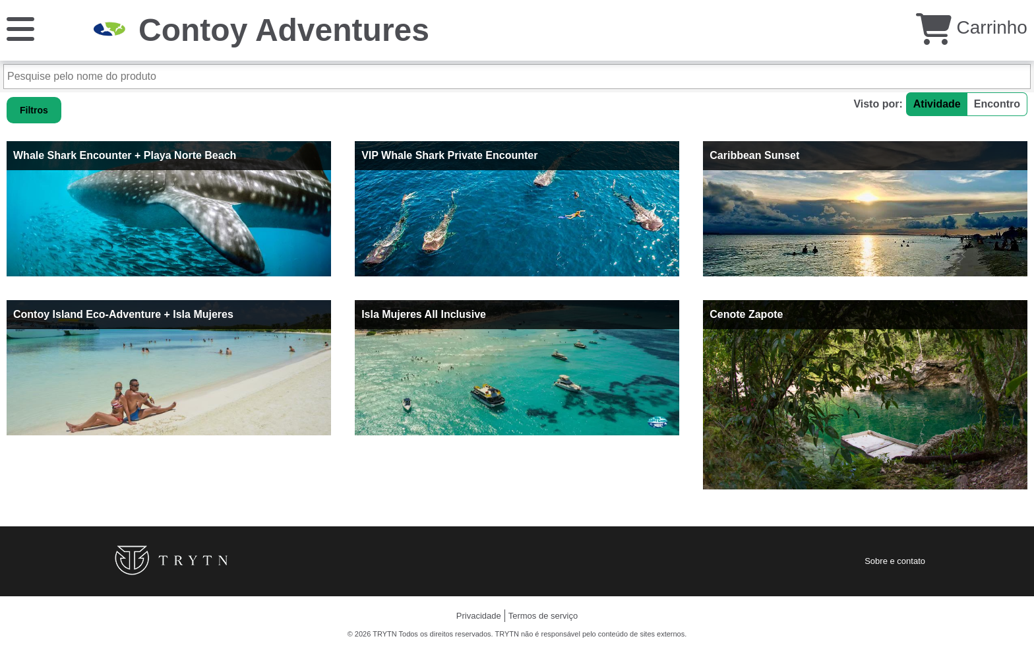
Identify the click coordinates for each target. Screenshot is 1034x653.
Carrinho (971, 27)
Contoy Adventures (283, 30)
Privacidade (478, 616)
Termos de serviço (543, 616)
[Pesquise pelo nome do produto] (517, 76)
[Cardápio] (20, 28)
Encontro (997, 103)
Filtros (34, 110)
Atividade (937, 103)
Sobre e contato (895, 561)
